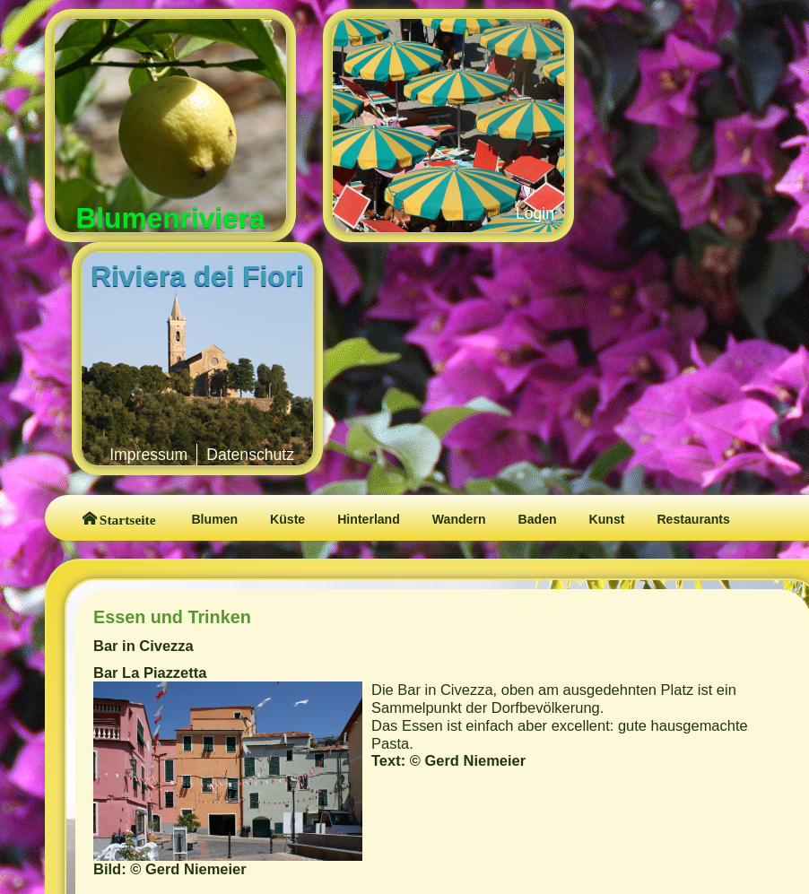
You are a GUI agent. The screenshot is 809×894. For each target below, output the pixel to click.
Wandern (459, 519)
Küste (287, 519)
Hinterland (368, 519)
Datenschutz (250, 455)
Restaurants (693, 519)
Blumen (214, 519)
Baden (537, 519)
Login (535, 213)
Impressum (148, 455)
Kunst (607, 519)
